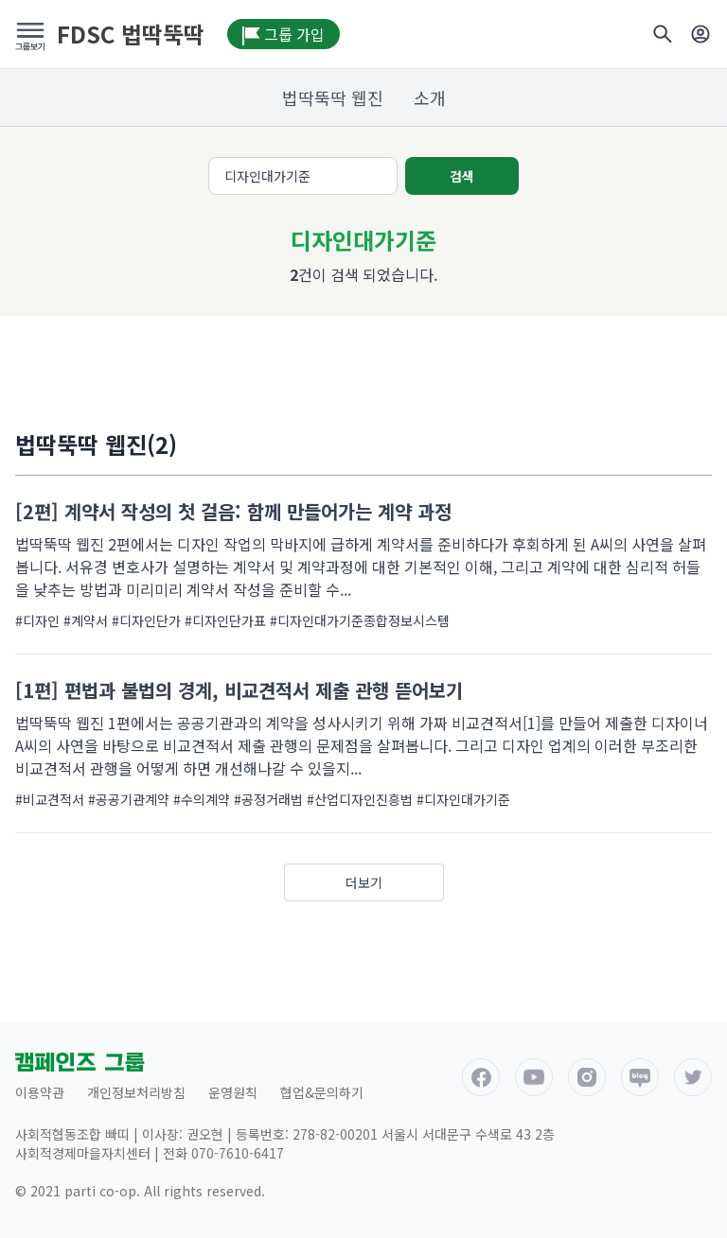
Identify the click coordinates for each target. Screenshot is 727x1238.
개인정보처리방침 (136, 1092)
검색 (462, 175)
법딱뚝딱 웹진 (332, 97)
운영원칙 (232, 1092)
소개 (430, 97)
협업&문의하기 (322, 1092)
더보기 (364, 882)
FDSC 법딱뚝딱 (130, 34)
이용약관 (39, 1092)
